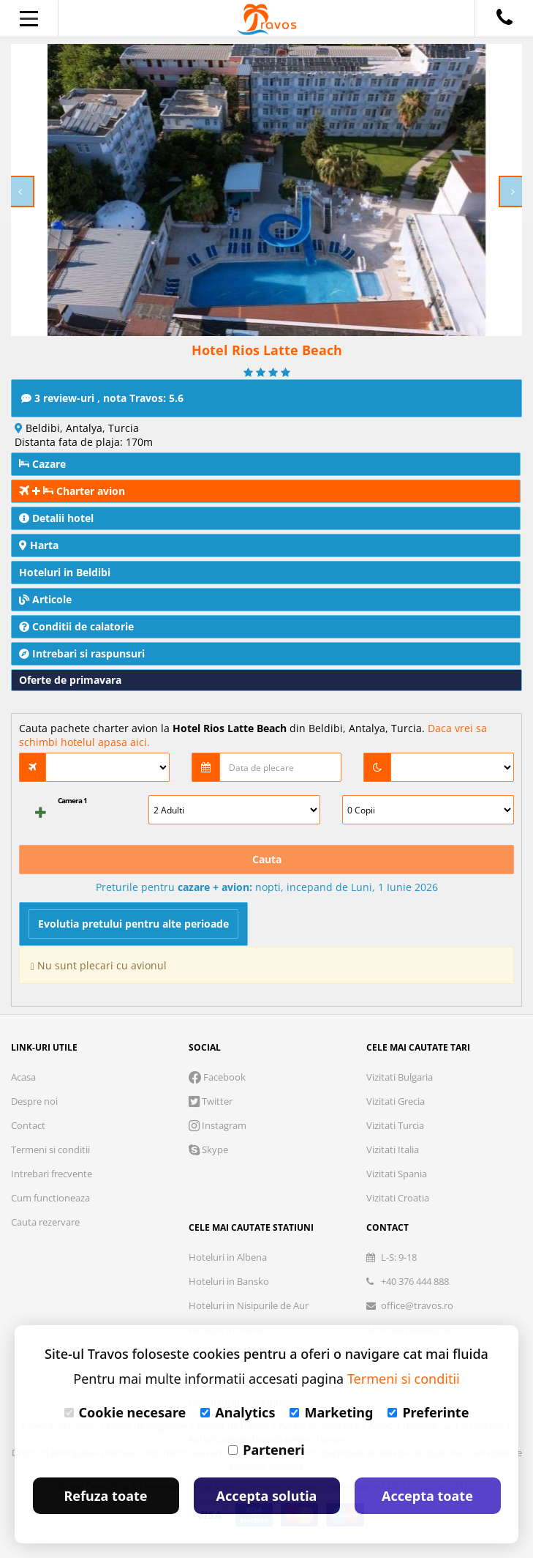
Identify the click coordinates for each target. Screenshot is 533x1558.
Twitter (211, 1101)
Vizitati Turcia (395, 1125)
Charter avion (72, 491)
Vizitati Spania (396, 1173)
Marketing (331, 1412)
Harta (38, 545)
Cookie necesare (125, 1412)
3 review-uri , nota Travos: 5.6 (102, 398)
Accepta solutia (266, 1496)
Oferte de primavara (70, 680)
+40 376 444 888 (407, 1281)
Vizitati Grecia (395, 1101)
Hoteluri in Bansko (229, 1281)
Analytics (237, 1412)
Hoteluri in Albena (228, 1257)
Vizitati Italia (392, 1149)
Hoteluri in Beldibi (64, 572)
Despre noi (34, 1101)
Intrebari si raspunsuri (82, 653)
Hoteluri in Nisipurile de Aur (249, 1305)
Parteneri (266, 1449)
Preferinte (428, 1412)
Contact (28, 1125)
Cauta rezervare (45, 1222)
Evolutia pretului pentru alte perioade (133, 924)
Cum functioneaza (50, 1197)
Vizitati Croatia (397, 1197)
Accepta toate (427, 1496)
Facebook (217, 1077)
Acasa (23, 1077)
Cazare (42, 464)
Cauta (266, 859)
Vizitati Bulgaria (399, 1077)
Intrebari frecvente (51, 1173)
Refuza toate (106, 1496)
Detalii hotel (56, 518)
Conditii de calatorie (76, 626)
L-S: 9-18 (391, 1257)
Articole (45, 599)
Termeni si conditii (50, 1149)
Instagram (217, 1125)
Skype (208, 1149)
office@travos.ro (409, 1305)
